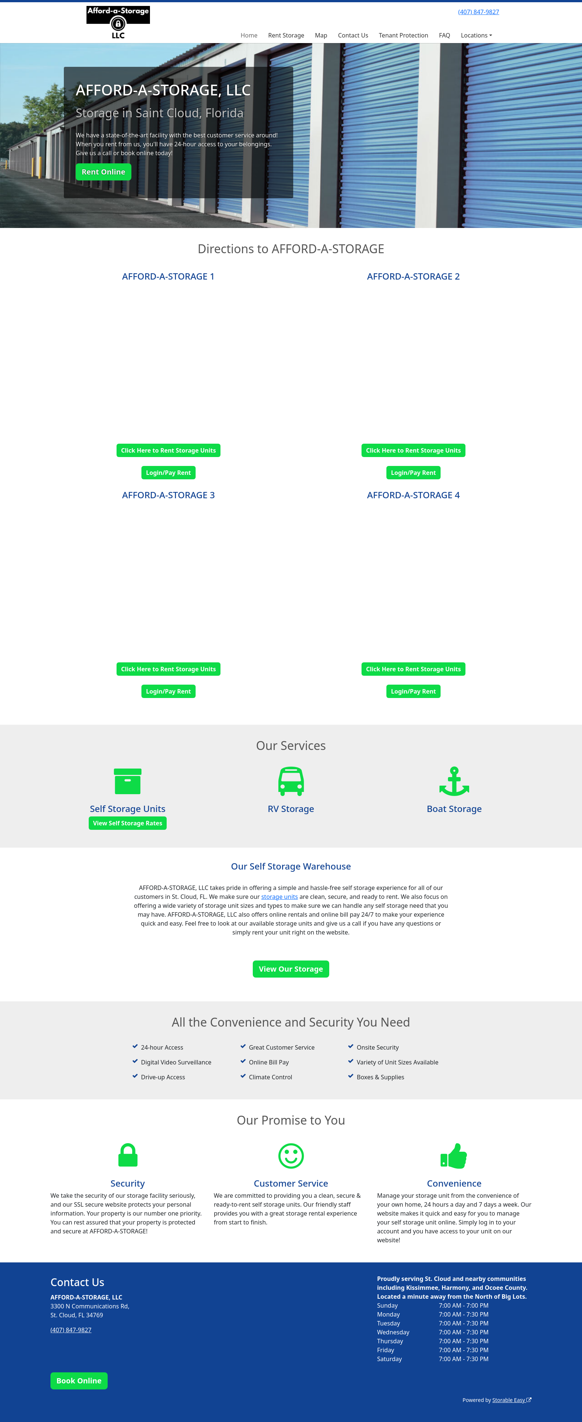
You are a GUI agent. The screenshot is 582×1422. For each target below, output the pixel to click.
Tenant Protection (403, 35)
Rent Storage (286, 35)
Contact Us (353, 35)
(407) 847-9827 (478, 12)
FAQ (444, 35)
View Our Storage (291, 969)
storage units (279, 897)
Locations (474, 35)
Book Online (79, 1381)
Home (249, 35)
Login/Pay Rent (168, 473)
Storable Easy (512, 1399)
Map (321, 35)
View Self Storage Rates (127, 823)
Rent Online (103, 172)
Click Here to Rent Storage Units (168, 450)
